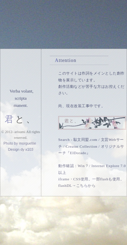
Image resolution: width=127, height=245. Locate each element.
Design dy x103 (20, 149)
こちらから (86, 185)
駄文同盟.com (85, 139)
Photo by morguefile (19, 143)
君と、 (21, 119)
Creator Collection (81, 146)
